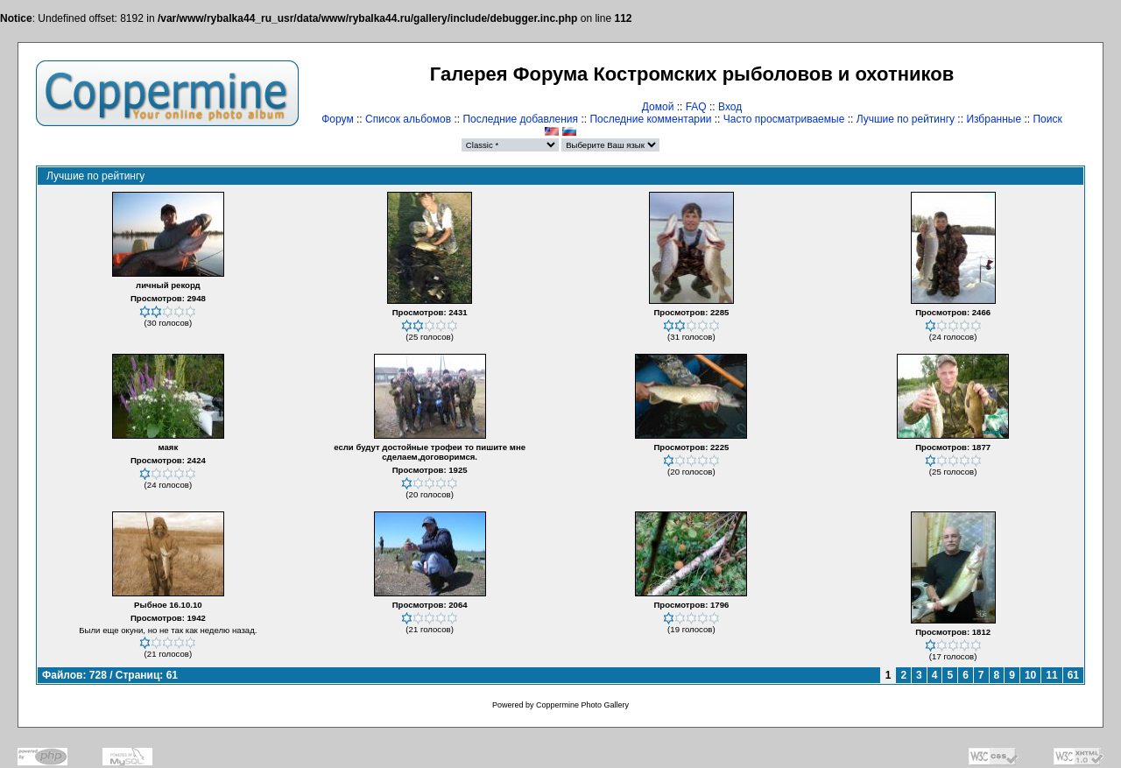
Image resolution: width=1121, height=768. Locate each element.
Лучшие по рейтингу (906, 119)
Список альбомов (408, 119)
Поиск (1047, 119)
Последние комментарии (650, 119)
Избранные (993, 119)
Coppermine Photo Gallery (582, 705)
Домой (658, 107)
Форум (337, 119)
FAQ (696, 107)
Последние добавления (520, 119)
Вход (730, 107)
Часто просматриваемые (784, 119)
